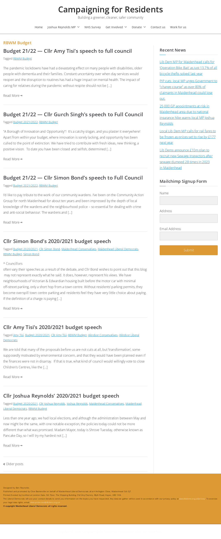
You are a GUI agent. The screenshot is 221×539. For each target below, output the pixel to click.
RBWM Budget (22, 58)
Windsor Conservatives (103, 335)
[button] (78, 27)
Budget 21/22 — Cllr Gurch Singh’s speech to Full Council (73, 114)
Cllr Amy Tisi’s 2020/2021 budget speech (52, 327)
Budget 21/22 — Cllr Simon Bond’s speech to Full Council (73, 177)
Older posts (14, 464)
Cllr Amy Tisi (59, 335)
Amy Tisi (18, 335)
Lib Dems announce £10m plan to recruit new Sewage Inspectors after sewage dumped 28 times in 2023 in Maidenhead (186, 159)
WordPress (155, 532)
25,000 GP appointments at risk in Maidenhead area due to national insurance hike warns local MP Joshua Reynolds (187, 115)
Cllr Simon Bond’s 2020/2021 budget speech (57, 241)
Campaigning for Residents (110, 9)
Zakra (137, 532)
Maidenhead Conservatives (79, 249)
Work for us (178, 27)
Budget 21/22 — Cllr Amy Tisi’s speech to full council (67, 50)
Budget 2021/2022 (25, 122)
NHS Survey (92, 27)
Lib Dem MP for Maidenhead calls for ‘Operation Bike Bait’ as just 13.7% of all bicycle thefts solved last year (188, 68)
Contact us (158, 27)
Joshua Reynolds (77, 404)
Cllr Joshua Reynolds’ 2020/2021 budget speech (61, 395)
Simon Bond (31, 254)
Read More (13, 95)
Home (39, 27)
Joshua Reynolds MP (64, 27)
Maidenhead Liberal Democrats (118, 249)
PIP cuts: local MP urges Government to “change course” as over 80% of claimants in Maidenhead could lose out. (188, 90)
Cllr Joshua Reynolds (52, 404)
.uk (45, 502)
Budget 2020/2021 (25, 249)
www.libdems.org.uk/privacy (192, 498)
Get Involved (116, 27)
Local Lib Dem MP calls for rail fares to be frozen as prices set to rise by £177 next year (188, 137)
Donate (139, 27)
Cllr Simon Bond (49, 249)
